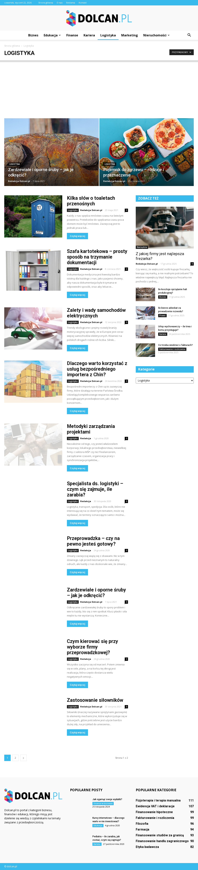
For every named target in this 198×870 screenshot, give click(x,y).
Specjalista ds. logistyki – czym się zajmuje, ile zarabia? (95, 489)
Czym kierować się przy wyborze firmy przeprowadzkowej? (92, 647)
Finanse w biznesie (103, 803)
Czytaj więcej (77, 236)
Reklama (70, 2)
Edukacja (52, 35)
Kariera (89, 35)
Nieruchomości (156, 35)
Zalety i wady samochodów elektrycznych (96, 313)
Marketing (129, 35)
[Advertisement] (99, 89)
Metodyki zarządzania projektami (91, 429)
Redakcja (85, 438)
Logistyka (108, 35)
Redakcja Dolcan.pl (19, 181)
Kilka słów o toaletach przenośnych (91, 201)
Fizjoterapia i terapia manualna (158, 800)
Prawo (162, 315)
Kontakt (83, 2)
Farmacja (142, 829)
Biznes (33, 35)
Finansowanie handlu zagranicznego (162, 841)
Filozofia (142, 823)
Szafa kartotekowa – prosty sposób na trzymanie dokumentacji (97, 257)
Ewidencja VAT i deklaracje (155, 806)
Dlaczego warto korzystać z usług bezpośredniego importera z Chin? (97, 369)
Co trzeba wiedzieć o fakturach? (175, 345)
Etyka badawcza (147, 847)
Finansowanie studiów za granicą (160, 835)
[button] (189, 35)
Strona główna (45, 2)
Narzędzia (142, 247)
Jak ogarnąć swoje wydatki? (107, 799)
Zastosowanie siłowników (95, 700)
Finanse (72, 35)
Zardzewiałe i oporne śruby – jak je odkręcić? (96, 592)
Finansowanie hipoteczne (154, 812)
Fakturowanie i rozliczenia (172, 349)
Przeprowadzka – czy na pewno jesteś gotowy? (93, 541)
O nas (59, 2)
